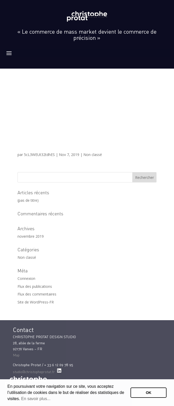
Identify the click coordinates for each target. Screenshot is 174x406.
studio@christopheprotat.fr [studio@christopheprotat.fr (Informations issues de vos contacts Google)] (34, 372)
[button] (52, 399)
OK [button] (148, 393)
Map (16, 355)
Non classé (92, 154)
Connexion (26, 278)
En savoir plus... (35, 398)
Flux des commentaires (37, 294)
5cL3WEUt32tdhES (39, 154)
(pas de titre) (28, 200)
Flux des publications (35, 286)
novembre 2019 (31, 236)
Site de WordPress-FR (36, 302)
